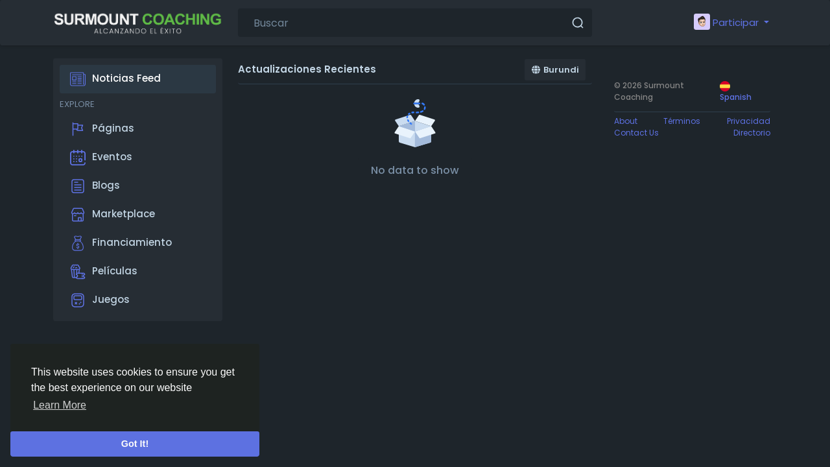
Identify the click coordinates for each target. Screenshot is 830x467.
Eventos (101, 157)
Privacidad (748, 120)
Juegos (100, 300)
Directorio (751, 132)
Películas (103, 272)
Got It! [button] (134, 443)
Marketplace (112, 214)
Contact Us (636, 132)
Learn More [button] (59, 405)
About (625, 120)
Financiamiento (121, 243)
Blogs (95, 186)
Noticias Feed (115, 79)
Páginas (102, 129)
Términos (681, 120)
